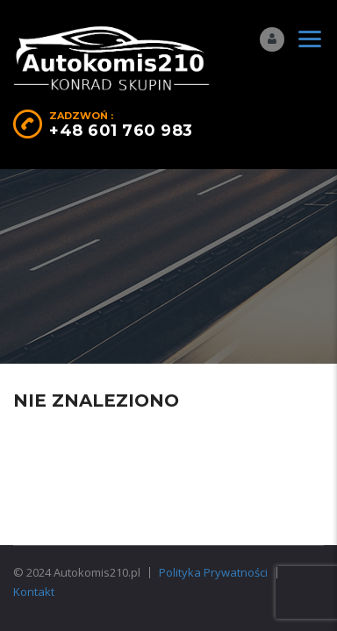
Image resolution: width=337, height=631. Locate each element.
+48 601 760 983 (121, 130)
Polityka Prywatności (213, 572)
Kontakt (33, 591)
